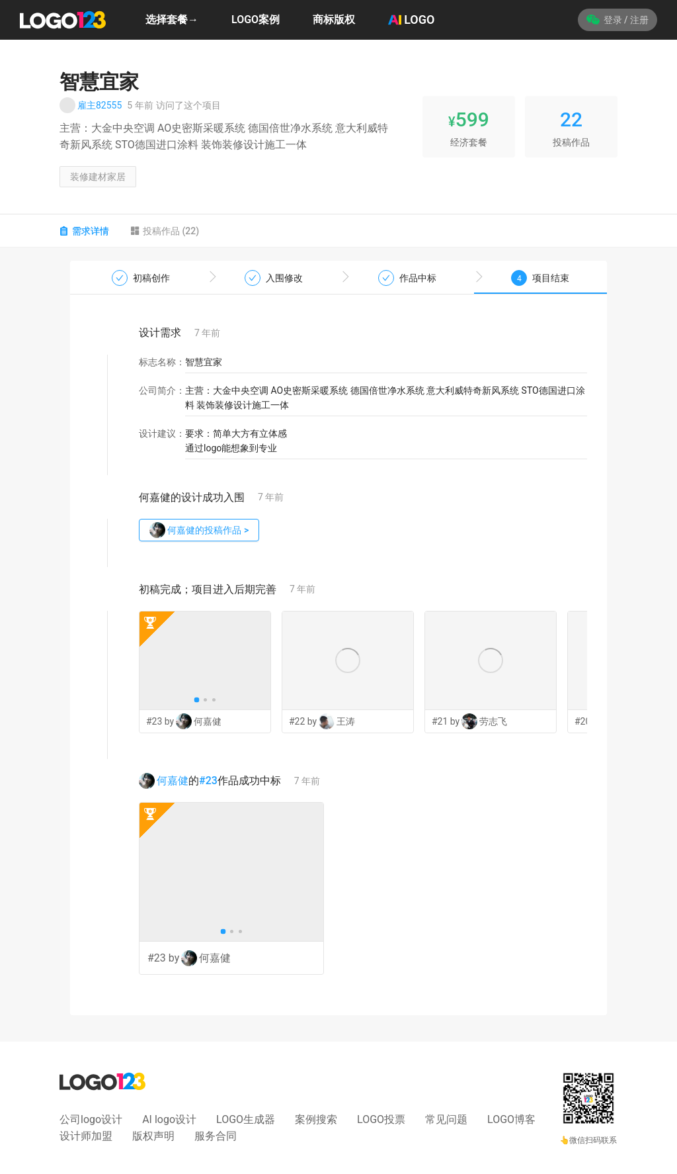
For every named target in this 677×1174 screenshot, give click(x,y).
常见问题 (446, 1119)
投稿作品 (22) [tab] (164, 231)
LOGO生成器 (245, 1119)
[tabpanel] (338, 638)
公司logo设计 (91, 1119)
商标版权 (334, 19)
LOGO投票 (381, 1119)
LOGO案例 (255, 19)
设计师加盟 (86, 1136)
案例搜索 (316, 1119)
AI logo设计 (169, 1119)
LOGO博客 (511, 1119)
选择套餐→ (171, 19)
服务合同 (215, 1136)
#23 (208, 780)
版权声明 (153, 1136)
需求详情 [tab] (84, 231)
